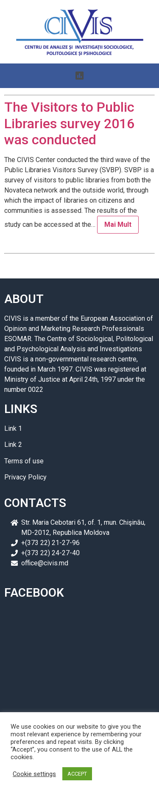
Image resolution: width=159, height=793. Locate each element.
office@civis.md (44, 563)
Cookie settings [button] (34, 774)
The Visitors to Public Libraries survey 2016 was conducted (69, 123)
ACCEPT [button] (77, 774)
